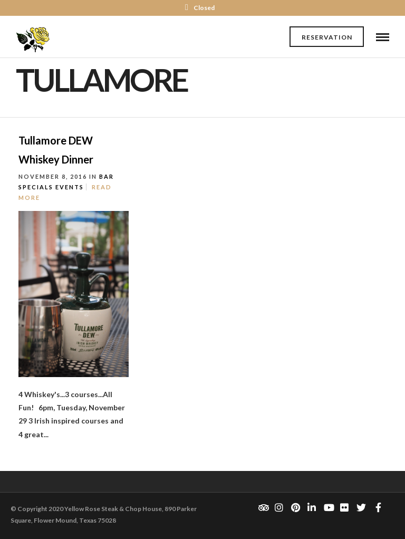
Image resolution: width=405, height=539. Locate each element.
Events (69, 187)
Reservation (327, 37)
